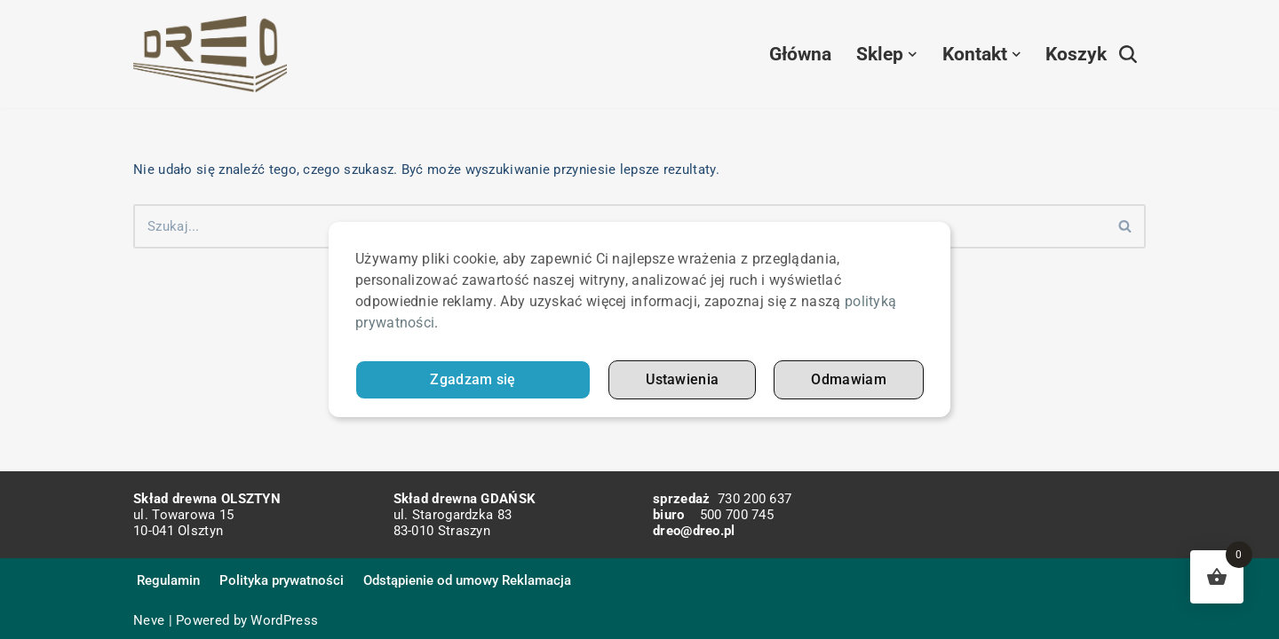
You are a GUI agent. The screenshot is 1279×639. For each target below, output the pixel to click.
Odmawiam (848, 380)
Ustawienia (682, 380)
